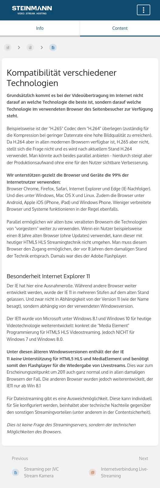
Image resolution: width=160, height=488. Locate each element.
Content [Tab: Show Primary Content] (119, 28)
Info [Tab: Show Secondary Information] (40, 28)
